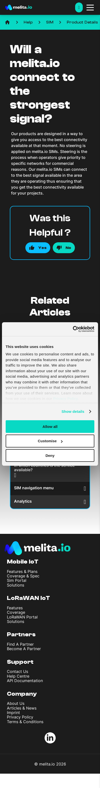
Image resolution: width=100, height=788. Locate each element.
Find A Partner (20, 644)
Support (20, 662)
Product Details (82, 22)
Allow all (50, 426)
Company (22, 693)
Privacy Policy (20, 716)
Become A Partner (24, 648)
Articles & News (21, 708)
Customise (50, 441)
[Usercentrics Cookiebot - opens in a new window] (72, 329)
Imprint (13, 712)
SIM (49, 22)
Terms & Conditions (25, 721)
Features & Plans (22, 571)
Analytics (50, 502)
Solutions (15, 585)
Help (28, 22)
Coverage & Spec (23, 575)
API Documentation (25, 680)
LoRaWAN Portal (22, 617)
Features (15, 607)
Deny (50, 455)
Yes (42, 248)
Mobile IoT (22, 561)
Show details (73, 411)
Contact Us (17, 671)
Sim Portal (16, 580)
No (68, 248)
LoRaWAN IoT (28, 598)
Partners (21, 634)
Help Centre (18, 676)
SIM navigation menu (50, 488)
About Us (15, 703)
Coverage (16, 612)
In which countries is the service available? (44, 470)
